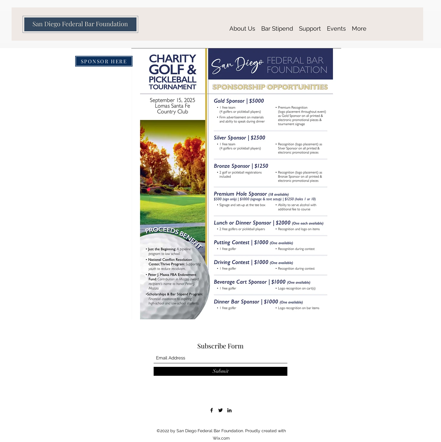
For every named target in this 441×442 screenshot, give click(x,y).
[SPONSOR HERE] (104, 61)
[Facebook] (212, 410)
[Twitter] (220, 410)
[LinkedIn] (229, 410)
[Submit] (220, 371)
